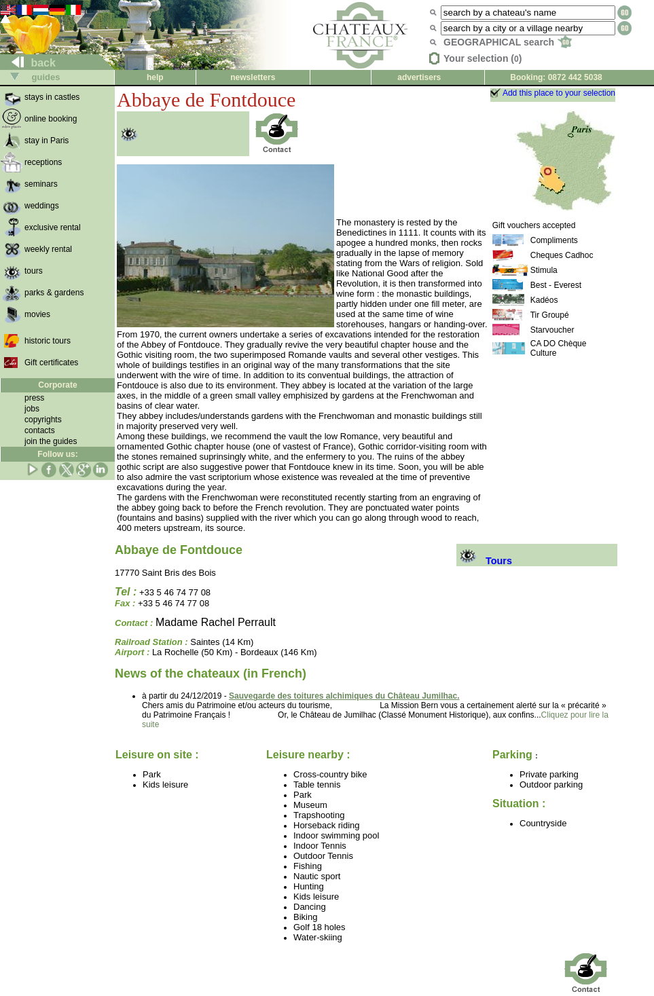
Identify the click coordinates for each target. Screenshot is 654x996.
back (28, 63)
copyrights (43, 419)
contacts (39, 430)
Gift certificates (51, 362)
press (34, 398)
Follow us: (57, 454)
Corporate (57, 385)
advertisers (419, 77)
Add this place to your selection (559, 93)
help (155, 77)
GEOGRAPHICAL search (507, 42)
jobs (31, 408)
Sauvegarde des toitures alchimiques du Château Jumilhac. (344, 696)
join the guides (50, 441)
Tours (484, 560)
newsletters (252, 77)
